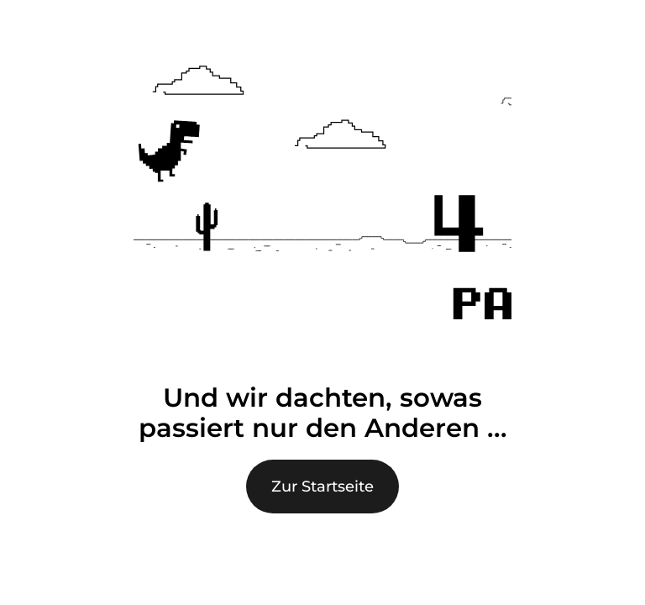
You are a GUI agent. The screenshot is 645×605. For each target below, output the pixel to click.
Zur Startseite (322, 486)
